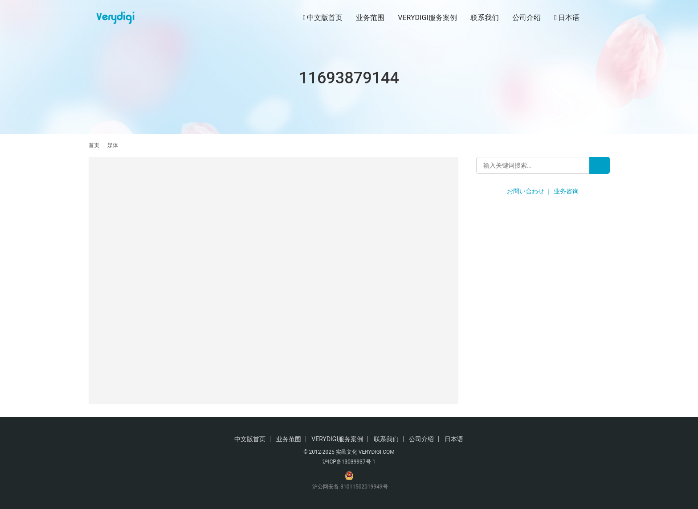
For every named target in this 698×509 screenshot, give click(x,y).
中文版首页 (323, 17)
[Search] (599, 165)
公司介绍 (526, 17)
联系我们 (484, 17)
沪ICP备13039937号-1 (349, 462)
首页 (94, 145)
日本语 (567, 17)
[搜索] (606, 17)
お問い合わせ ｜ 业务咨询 (543, 191)
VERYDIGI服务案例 (427, 17)
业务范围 (370, 17)
